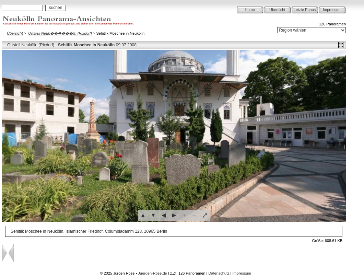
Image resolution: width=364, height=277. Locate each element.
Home (250, 10)
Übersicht (277, 10)
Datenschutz (218, 273)
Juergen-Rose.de (152, 273)
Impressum (332, 10)
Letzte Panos (305, 10)
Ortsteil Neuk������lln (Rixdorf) (60, 33)
